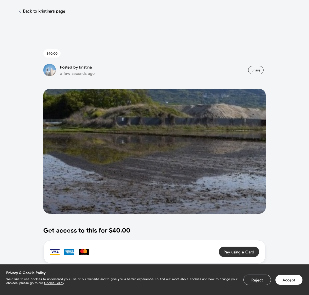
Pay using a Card (239, 251)
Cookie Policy (54, 283)
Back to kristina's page (44, 10)
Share (256, 70)
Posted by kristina (76, 67)
